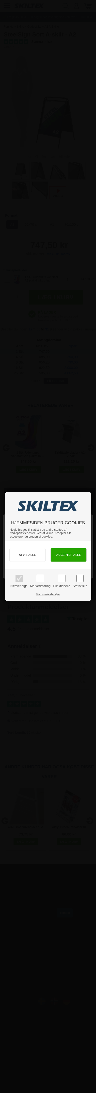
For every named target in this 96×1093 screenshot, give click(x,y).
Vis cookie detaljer (48, 594)
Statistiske (80, 586)
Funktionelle (61, 586)
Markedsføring (40, 586)
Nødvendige (19, 586)
